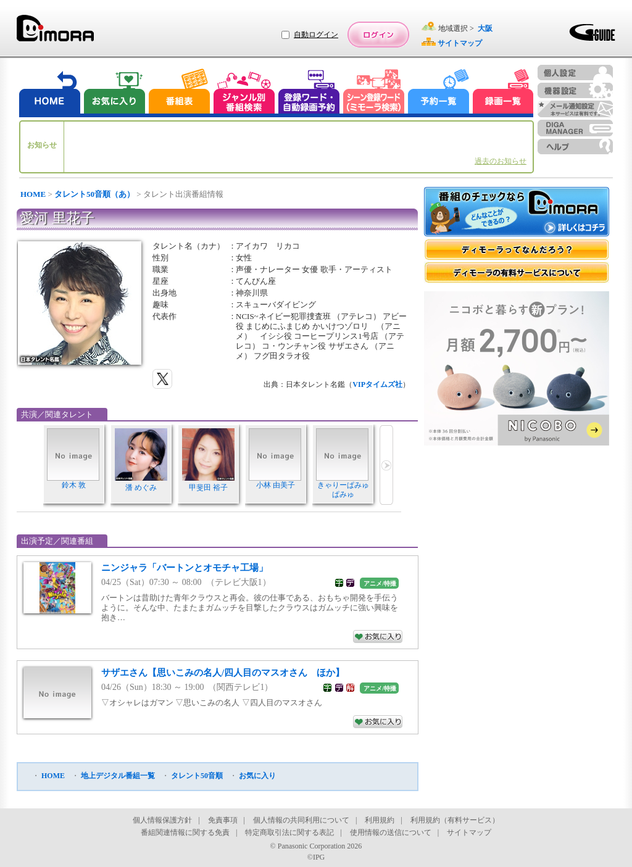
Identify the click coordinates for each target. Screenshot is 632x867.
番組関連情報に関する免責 (185, 832)
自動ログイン (316, 34)
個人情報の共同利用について (301, 820)
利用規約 (379, 820)
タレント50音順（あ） (94, 194)
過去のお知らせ (500, 161)
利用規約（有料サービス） (454, 820)
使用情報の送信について (390, 832)
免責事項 (223, 820)
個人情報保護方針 (162, 820)
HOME (33, 194)
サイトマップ (469, 832)
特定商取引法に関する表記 (289, 832)
